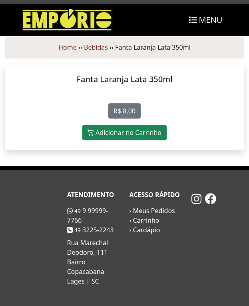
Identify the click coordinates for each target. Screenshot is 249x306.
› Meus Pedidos (152, 210)
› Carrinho (144, 220)
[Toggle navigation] (205, 20)
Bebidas (96, 47)
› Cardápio (144, 229)
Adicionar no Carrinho (124, 132)
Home (67, 47)
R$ (124, 111)
